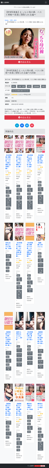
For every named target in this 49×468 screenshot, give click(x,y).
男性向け (19, 359)
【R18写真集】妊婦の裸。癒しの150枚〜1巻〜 (30, 335)
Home (6, 20)
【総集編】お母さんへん (40, 244)
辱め (29, 275)
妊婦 (7, 260)
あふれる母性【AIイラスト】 (20, 91)
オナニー (40, 265)
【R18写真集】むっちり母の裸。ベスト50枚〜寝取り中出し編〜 (19, 160)
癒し (7, 437)
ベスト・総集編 (40, 270)
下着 (7, 271)
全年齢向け (8, 256)
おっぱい (19, 355)
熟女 (13, 86)
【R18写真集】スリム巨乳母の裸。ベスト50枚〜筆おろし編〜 (30, 160)
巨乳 (29, 86)
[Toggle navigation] (46, 2)
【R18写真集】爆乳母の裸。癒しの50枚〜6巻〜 (41, 159)
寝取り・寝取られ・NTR (8, 202)
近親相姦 (36, 86)
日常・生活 (13, 20)
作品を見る (24, 62)
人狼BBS (5, 2)
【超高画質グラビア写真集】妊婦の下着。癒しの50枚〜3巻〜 (40, 337)
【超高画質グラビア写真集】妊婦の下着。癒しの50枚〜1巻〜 (19, 409)
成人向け (19, 364)
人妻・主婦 (21, 86)
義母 (40, 182)
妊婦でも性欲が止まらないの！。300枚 (19, 335)
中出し (8, 208)
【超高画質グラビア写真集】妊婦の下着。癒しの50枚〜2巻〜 (8, 409)
